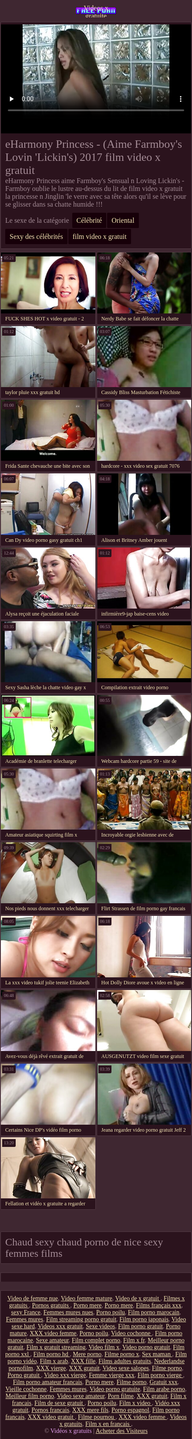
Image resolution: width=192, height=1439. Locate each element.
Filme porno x (121, 1354)
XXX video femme (53, 1333)
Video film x (103, 1347)
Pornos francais (50, 1410)
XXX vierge (51, 1368)
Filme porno (167, 1368)
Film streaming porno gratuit (81, 1319)
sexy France (25, 1312)
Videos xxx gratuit (60, 1326)
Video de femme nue (32, 1298)
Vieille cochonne (25, 1389)
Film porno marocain (153, 1312)
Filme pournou (96, 1417)
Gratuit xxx (164, 1382)
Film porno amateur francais (47, 1382)
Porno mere (87, 1305)
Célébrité (89, 220)
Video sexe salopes (125, 1368)
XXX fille (83, 1361)
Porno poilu (110, 1312)
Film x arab (54, 1361)
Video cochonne (131, 1333)
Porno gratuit (24, 1375)
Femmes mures (24, 1319)
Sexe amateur (52, 1340)
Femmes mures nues (68, 1312)
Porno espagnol (130, 1410)
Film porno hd (52, 1354)
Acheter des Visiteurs (122, 1431)
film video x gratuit (100, 236)
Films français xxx (158, 1305)
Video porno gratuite (115, 1389)
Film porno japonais (143, 1319)
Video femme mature (86, 1298)
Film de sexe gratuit (59, 1403)
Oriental (122, 220)
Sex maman (157, 1354)
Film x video (135, 1403)
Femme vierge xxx (112, 1375)
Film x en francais (108, 1424)
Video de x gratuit (138, 1298)
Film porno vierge (160, 1375)
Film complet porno (96, 1340)
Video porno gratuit (146, 1347)
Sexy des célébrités (36, 236)
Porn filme (121, 1396)
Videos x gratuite (96, 10)
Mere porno (87, 1354)
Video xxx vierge (65, 1375)
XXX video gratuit (51, 1417)
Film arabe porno (164, 1389)
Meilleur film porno (30, 1396)
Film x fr (134, 1340)
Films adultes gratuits (124, 1361)
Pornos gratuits (51, 1305)
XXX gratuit (84, 1368)
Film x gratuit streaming (56, 1347)
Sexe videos (100, 1326)
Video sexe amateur (81, 1396)
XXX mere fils (90, 1410)
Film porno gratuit (140, 1326)
